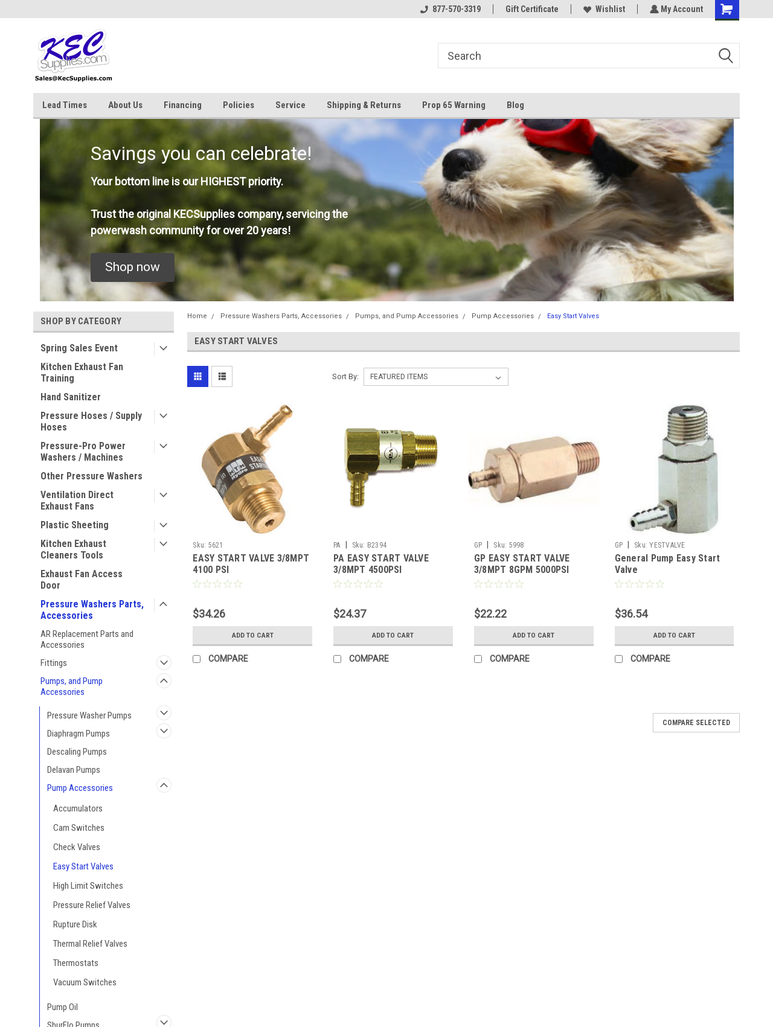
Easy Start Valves (83, 866)
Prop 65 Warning (454, 105)
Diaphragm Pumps (78, 733)
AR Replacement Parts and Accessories (86, 639)
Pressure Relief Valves (91, 905)
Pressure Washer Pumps (89, 715)
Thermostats (75, 963)
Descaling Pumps (77, 751)
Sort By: (345, 376)
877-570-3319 (449, 9)
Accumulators (78, 808)
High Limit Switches (88, 885)
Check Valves (76, 847)
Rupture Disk (75, 924)
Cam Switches (78, 827)
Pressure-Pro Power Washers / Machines (83, 451)
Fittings (53, 662)
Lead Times (64, 105)
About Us (125, 105)
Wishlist (603, 9)
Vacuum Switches (85, 982)
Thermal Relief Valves (90, 943)
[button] (133, 267)
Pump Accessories (80, 787)
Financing (183, 105)
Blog (515, 105)
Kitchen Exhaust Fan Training (81, 372)
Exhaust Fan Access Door (81, 579)
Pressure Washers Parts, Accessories (92, 609)
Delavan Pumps (73, 769)
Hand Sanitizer (70, 397)
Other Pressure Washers (91, 476)
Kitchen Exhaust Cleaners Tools (73, 549)
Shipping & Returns (364, 105)
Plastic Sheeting (74, 525)
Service (290, 105)
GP (478, 545)
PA (337, 545)
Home (197, 316)
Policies (238, 105)
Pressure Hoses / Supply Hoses (91, 421)
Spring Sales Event (79, 348)
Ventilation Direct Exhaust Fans (77, 500)
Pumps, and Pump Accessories (71, 686)
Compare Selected (696, 722)
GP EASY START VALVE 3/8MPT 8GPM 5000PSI (522, 564)
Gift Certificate (530, 9)
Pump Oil (62, 1007)
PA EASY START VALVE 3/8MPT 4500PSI (381, 564)
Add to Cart (253, 635)
